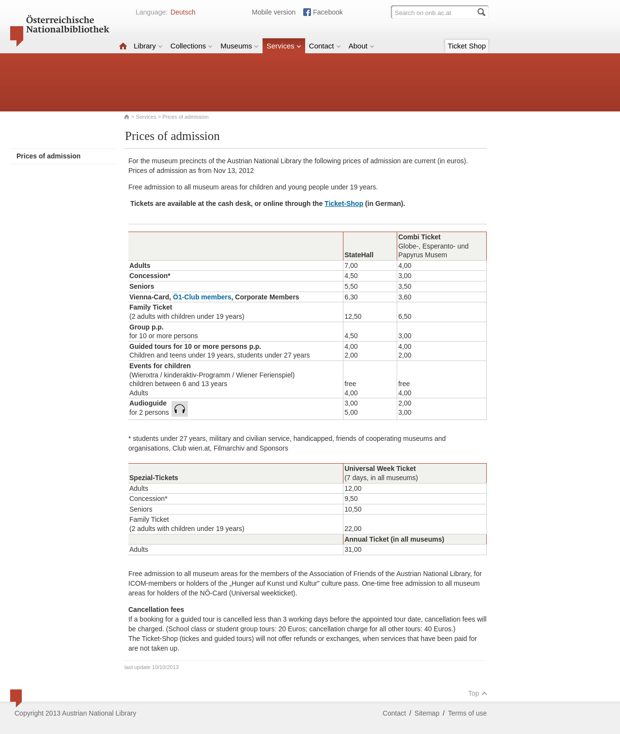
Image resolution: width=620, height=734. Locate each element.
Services (283, 46)
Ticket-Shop (344, 203)
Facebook (327, 12)
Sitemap (427, 713)
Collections (191, 46)
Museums (239, 46)
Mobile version (273, 12)
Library (148, 46)
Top (477, 693)
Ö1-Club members (202, 297)
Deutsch (182, 12)
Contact (325, 46)
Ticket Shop (467, 46)
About (361, 46)
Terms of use (467, 713)
